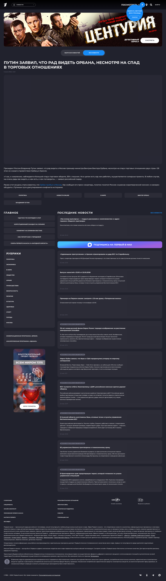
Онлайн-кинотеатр (10, 509)
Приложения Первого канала (13, 513)
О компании (8, 500)
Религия (9, 296)
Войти (157, 4)
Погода (9, 317)
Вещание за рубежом (144, 501)
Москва (9, 322)
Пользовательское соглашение (67, 500)
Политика (23, 195)
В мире (103, 195)
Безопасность (12, 291)
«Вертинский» (48, 537)
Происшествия (12, 285)
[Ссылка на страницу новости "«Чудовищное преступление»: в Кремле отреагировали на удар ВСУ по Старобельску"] (110, 258)
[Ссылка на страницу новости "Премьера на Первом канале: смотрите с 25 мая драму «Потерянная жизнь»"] (110, 306)
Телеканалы (95, 556)
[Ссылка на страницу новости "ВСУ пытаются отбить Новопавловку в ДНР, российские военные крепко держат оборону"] (110, 393)
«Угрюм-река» (16, 537)
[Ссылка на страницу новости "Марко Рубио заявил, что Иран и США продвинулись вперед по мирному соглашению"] (110, 364)
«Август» (127, 535)
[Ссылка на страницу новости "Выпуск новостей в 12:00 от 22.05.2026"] (110, 280)
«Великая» (39, 537)
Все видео (7, 521)
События (60, 513)
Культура (10, 301)
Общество (10, 275)
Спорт (8, 312)
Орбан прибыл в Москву (51, 185)
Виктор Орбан (143, 195)
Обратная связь (62, 504)
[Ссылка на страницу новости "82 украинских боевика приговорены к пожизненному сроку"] (110, 452)
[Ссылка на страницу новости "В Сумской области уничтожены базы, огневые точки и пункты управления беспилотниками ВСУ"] (110, 423)
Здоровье (10, 307)
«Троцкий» (31, 537)
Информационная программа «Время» (22, 336)
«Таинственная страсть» (62, 537)
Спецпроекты (8, 504)
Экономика (11, 264)
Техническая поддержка (65, 509)
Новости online (63, 195)
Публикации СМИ (63, 517)
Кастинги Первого (10, 517)
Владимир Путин (23, 202)
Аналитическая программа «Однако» (21, 341)
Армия (9, 280)
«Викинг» (25, 537)
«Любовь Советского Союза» (140, 535)
